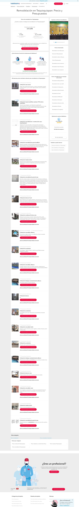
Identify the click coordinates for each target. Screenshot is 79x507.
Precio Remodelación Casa (17, 503)
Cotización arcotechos (25, 248)
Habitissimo (13, 6)
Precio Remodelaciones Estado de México (38, 499)
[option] (59, 30)
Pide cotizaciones (58, 3)
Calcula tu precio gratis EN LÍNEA (30, 48)
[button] (53, 42)
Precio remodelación (14, 438)
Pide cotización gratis (29, 68)
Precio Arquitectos (15, 499)
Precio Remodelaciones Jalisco (36, 501)
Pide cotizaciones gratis (58, 489)
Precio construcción (20, 6)
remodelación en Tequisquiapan (58, 145)
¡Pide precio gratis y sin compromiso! (28, 110)
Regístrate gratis (54, 471)
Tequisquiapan (34, 6)
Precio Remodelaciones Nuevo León (37, 503)
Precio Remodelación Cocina (17, 505)
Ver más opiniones (59, 137)
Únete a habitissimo (64, 505)
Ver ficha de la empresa (58, 129)
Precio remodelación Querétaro (46, 438)
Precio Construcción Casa (16, 501)
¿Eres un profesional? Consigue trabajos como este (29, 113)
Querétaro (28, 6)
